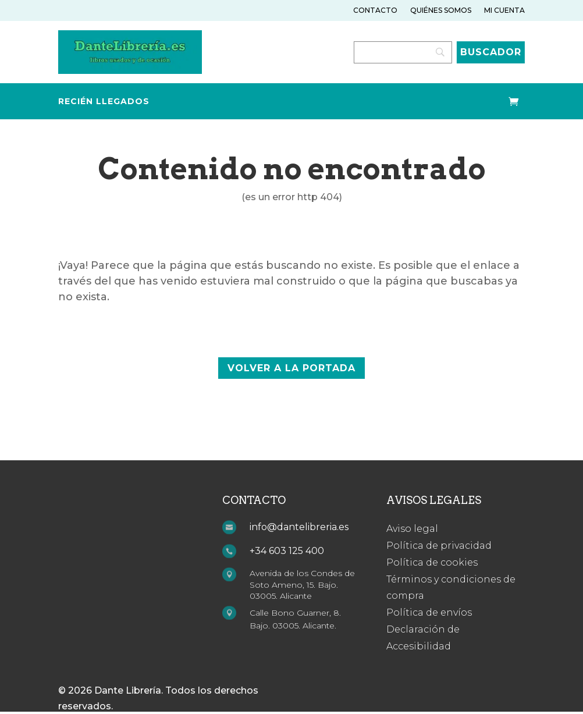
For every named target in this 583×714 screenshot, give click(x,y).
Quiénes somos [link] (440, 10)
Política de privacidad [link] (439, 545)
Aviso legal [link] (412, 528)
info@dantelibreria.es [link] (299, 526)
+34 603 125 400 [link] (287, 550)
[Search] (403, 52)
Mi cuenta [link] (504, 10)
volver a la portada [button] (291, 368)
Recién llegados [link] (104, 101)
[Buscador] (491, 52)
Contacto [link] (375, 10)
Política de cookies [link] (432, 562)
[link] (130, 70)
